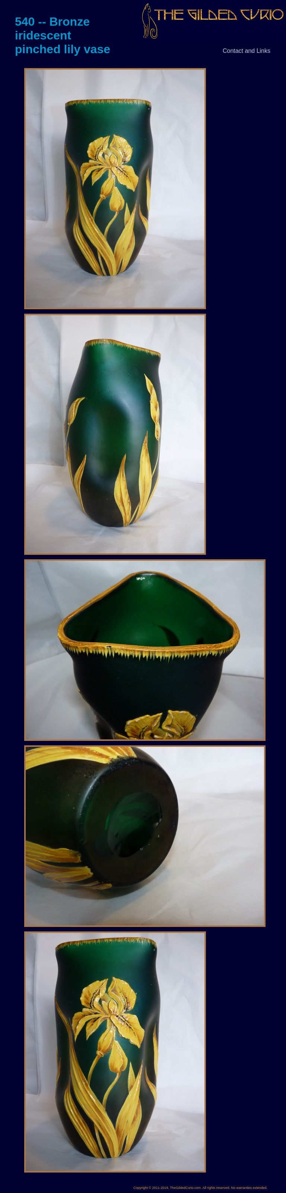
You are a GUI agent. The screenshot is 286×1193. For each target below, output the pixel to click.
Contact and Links (246, 51)
